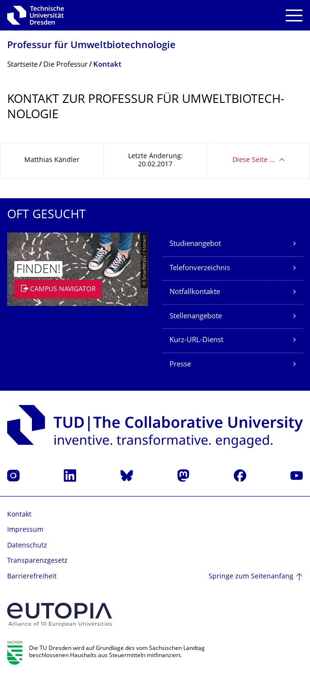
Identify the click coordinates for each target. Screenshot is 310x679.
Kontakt (19, 515)
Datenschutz (27, 546)
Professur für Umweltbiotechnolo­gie (91, 46)
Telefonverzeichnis (200, 268)
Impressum (25, 530)
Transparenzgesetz (37, 561)
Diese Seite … (253, 160)
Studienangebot (195, 244)
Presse (180, 364)
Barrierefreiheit (32, 577)
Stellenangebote (196, 316)
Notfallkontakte (195, 292)
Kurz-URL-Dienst (196, 340)
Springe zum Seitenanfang (251, 577)
